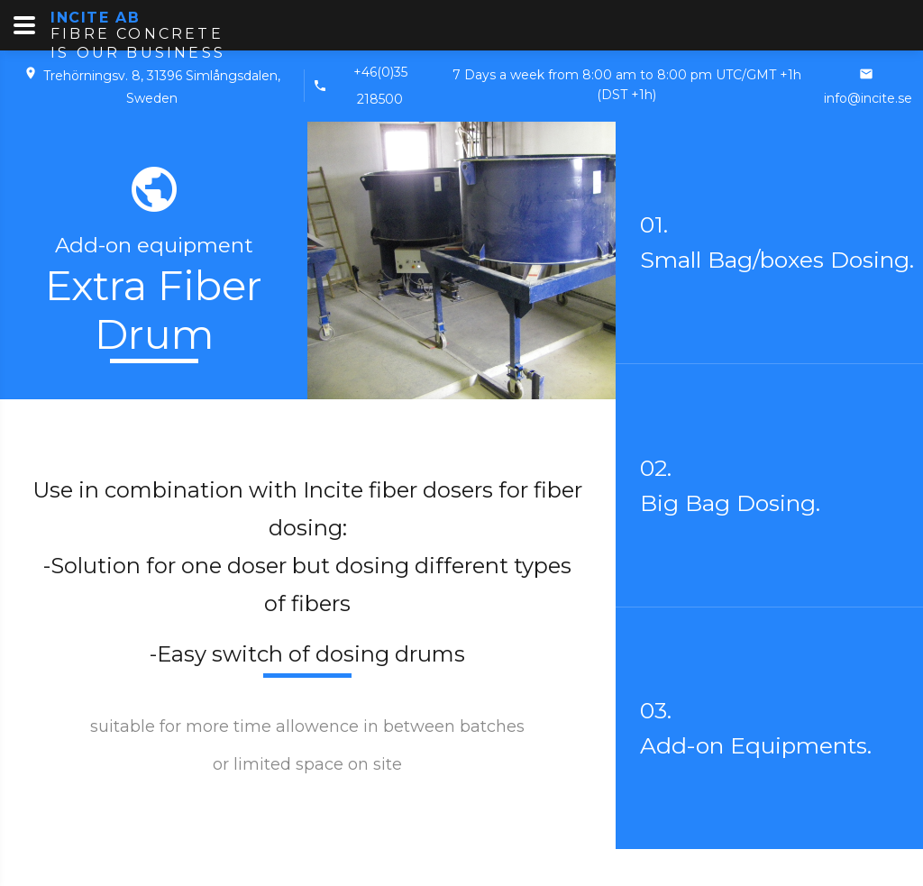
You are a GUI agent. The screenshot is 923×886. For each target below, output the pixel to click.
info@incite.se (868, 98)
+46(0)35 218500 (380, 85)
